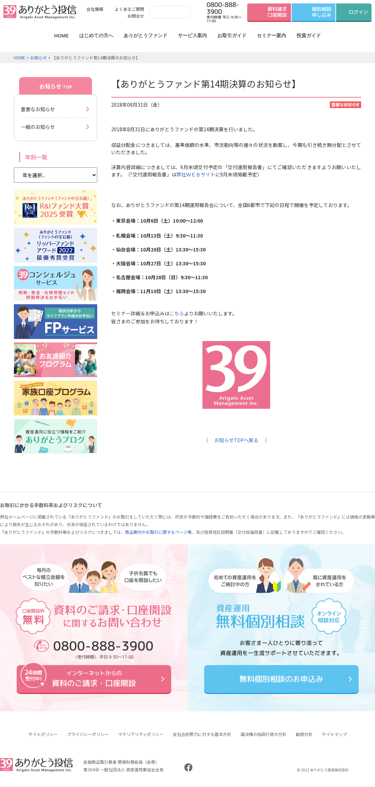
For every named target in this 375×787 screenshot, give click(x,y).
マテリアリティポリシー (141, 734)
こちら (176, 313)
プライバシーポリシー (88, 734)
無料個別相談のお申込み (281, 678)
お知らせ (38, 57)
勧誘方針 (304, 734)
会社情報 (94, 9)
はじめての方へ (96, 35)
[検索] (168, 12)
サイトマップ (334, 734)
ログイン (358, 12)
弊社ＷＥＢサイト (195, 174)
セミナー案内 (271, 35)
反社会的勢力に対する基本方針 (202, 734)
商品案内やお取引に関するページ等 (158, 532)
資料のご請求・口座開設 (94, 678)
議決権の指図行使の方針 (263, 734)
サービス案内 (192, 35)
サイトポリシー (43, 734)
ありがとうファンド (145, 35)
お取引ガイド (232, 35)
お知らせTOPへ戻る (236, 440)
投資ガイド (309, 35)
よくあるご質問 (129, 9)
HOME (61, 36)
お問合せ (135, 16)
